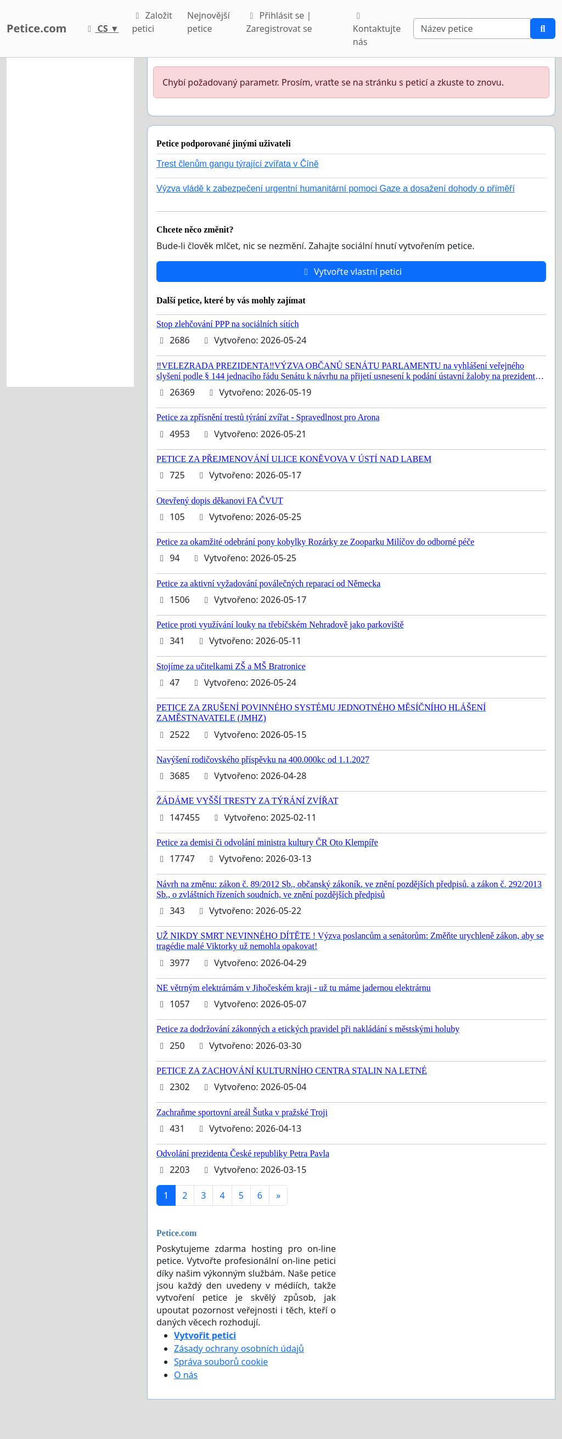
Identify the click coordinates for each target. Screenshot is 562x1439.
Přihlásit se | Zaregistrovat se (279, 22)
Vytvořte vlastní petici (351, 272)
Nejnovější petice (208, 22)
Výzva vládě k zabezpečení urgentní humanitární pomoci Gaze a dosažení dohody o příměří (335, 188)
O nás (186, 1375)
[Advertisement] (70, 222)
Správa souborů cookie (221, 1362)
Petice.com (36, 28)
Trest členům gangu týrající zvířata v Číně (237, 163)
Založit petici (152, 22)
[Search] (472, 28)
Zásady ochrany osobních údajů (239, 1348)
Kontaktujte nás (377, 30)
